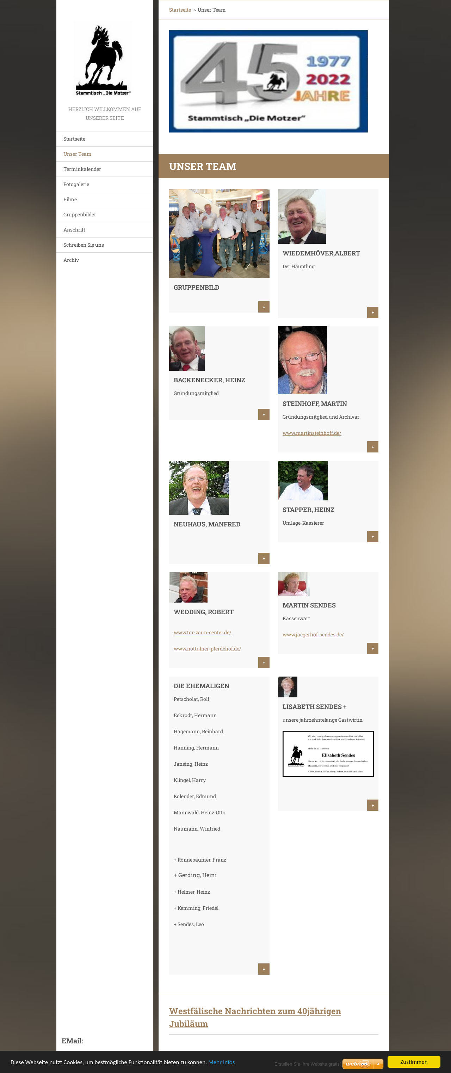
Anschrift (74, 229)
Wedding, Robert (204, 612)
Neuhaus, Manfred (207, 524)
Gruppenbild (197, 287)
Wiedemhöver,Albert (321, 253)
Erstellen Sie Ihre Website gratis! (307, 1064)
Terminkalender (82, 169)
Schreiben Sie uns (83, 244)
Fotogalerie (76, 184)
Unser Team (77, 153)
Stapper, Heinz (308, 509)
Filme (70, 199)
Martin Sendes (309, 605)
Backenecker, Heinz (209, 380)
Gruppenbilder (79, 214)
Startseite (74, 138)
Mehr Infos (221, 1062)
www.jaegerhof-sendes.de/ (313, 634)
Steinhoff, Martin (315, 403)
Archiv (71, 260)
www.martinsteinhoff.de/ (312, 433)
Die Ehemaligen (201, 686)
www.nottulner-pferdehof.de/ (207, 648)
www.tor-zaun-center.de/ (202, 632)
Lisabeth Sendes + (315, 706)
